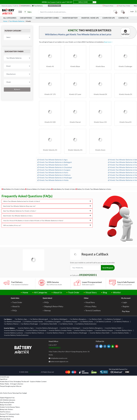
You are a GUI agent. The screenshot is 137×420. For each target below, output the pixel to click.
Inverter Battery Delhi (113, 328)
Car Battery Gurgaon (53, 321)
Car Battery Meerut (11, 324)
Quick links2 (47, 298)
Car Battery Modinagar (30, 324)
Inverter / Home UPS (90, 18)
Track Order (73, 292)
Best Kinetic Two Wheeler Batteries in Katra (47, 216)
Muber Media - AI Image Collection (11, 384)
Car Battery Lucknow (104, 321)
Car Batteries (26, 18)
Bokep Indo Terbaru (6, 409)
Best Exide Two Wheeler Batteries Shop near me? (47, 206)
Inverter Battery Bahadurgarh (47, 328)
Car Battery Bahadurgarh (39, 319)
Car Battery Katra (87, 321)
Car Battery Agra (21, 319)
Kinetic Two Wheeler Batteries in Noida (52, 180)
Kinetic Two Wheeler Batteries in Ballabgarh (54, 162)
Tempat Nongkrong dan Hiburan (10, 386)
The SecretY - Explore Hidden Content (33, 381)
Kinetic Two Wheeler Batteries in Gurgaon (53, 170)
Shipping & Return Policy (53, 306)
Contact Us (123, 18)
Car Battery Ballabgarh (59, 319)
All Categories (9, 18)
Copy (94, 2)
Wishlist (117, 292)
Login (125, 302)
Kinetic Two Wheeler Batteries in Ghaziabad (54, 167)
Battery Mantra (34, 372)
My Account (125, 298)
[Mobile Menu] (20, 13)
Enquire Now (108, 6)
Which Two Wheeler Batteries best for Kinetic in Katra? (47, 201)
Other (86, 298)
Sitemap (47, 310)
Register (126, 306)
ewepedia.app (4, 377)
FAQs (14, 310)
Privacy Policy (90, 306)
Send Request (108, 268)
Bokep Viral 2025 (6, 405)
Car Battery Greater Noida (33, 321)
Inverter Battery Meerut (56, 333)
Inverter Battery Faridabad (14, 330)
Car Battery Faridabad (112, 319)
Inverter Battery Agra (26, 328)
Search (17, 89)
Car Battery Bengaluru (78, 319)
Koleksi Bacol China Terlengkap (10, 381)
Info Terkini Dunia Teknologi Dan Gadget (13, 393)
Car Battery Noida (67, 324)
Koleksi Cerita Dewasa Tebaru (10, 407)
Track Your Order (123, 6)
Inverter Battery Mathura (35, 333)
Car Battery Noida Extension (86, 324)
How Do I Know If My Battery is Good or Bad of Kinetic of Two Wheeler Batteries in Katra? (47, 220)
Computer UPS (108, 18)
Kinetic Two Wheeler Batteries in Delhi (52, 165)
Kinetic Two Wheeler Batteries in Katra (52, 172)
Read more (108, 42)
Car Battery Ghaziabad (13, 321)
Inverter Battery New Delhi (100, 333)
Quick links (15, 298)
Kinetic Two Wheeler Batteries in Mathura (53, 175)
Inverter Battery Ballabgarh (70, 328)
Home (5, 21)
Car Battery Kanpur (70, 321)
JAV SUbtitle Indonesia (7, 400)
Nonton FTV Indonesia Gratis (9, 414)
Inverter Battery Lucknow (14, 333)
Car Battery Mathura (122, 321)
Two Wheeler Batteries (16, 21)
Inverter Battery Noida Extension (16, 335)
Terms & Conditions (93, 310)
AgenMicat (3, 379)
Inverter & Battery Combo (47, 18)
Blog (105, 292)
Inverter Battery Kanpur (104, 330)
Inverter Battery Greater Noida (60, 330)
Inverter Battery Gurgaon (83, 330)
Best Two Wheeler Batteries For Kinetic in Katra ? (47, 211)
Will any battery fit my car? (47, 225)
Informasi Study (5, 419)
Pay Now (126, 311)
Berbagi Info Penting (7, 416)
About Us (57, 292)
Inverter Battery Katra (124, 330)
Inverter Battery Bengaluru (93, 328)
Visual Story (91, 292)
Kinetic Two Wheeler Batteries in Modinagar (54, 178)
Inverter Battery (70, 18)
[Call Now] (25, 6)
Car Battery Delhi (95, 319)
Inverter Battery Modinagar (77, 333)
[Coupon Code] (83, 2)
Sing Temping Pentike (7, 402)
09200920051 (54, 347)
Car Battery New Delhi (49, 324)
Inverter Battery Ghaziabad (36, 330)
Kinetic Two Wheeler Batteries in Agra (52, 160)
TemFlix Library (5, 412)
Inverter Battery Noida (120, 333)
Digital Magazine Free (7, 398)
